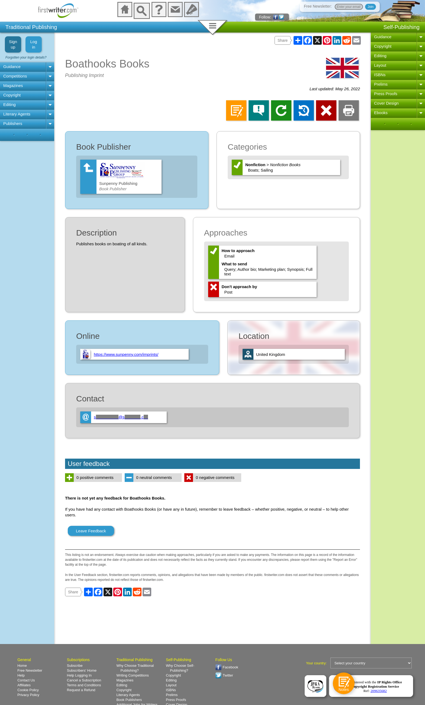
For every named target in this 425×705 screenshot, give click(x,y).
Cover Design (386, 103)
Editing (9, 104)
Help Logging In (79, 675)
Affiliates (24, 685)
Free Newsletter (29, 670)
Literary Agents (16, 114)
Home (22, 666)
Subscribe (75, 666)
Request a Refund (81, 690)
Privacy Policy (28, 695)
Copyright (12, 95)
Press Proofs (385, 93)
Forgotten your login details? (25, 57)
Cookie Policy (28, 690)
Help (21, 675)
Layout (380, 65)
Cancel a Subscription (84, 680)
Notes (343, 689)
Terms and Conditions (84, 685)
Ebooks (381, 112)
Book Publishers (129, 700)
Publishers (12, 123)
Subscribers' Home (81, 670)
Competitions (15, 76)
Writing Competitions (132, 675)
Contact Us (26, 680)
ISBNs (380, 74)
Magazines (13, 85)
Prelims (381, 84)
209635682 (379, 691)
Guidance (12, 66)
